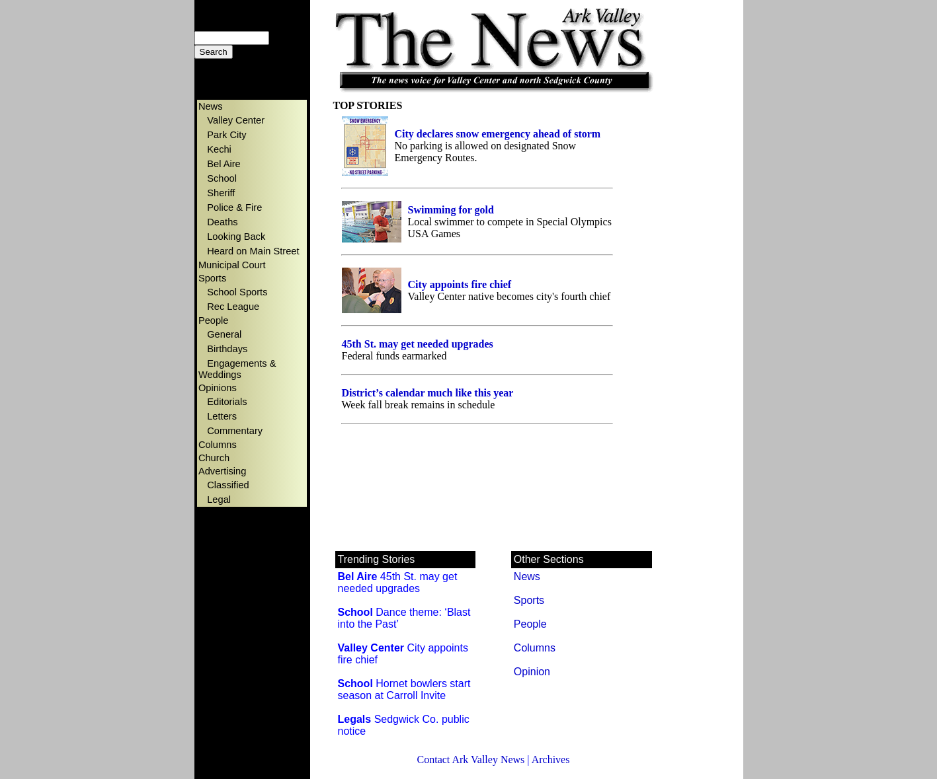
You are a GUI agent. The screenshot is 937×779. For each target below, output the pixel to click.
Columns (534, 647)
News (527, 576)
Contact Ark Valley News (471, 759)
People (530, 624)
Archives (551, 759)
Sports (529, 600)
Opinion (532, 671)
